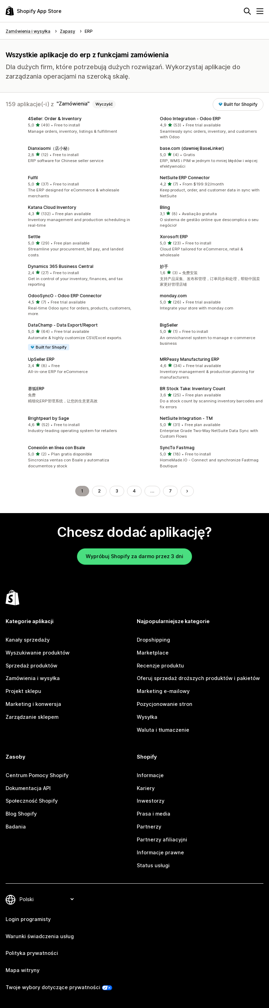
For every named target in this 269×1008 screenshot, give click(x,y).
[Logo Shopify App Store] (34, 11)
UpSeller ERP (41, 359)
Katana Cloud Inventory (52, 207)
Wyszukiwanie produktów (38, 653)
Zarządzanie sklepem (32, 717)
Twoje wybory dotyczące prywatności (53, 987)
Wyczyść (104, 104)
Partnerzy (149, 827)
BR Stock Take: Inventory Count (192, 388)
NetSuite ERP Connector (185, 177)
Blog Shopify (21, 814)
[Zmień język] (46, 899)
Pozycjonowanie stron (164, 704)
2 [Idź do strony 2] (99, 491)
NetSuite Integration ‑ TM (186, 418)
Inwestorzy (150, 801)
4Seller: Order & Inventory (55, 118)
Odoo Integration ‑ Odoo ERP (190, 118)
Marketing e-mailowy (163, 691)
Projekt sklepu (23, 691)
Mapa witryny (23, 970)
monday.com (173, 295)
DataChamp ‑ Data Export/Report (63, 325)
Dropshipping (153, 640)
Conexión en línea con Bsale (56, 447)
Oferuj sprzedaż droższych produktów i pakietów (198, 678)
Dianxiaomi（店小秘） (50, 148)
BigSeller (169, 325)
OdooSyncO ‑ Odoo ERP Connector (65, 295)
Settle (34, 236)
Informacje (150, 775)
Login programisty (28, 919)
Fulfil (33, 177)
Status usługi (153, 865)
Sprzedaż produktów (31, 666)
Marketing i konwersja (33, 704)
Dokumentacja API (28, 788)
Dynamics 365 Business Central (60, 266)
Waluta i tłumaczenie (163, 730)
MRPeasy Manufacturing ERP (189, 359)
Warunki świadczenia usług (40, 936)
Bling (165, 207)
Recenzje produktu (160, 666)
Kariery (146, 788)
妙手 (164, 266)
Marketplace (153, 653)
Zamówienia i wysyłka (33, 678)
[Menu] (259, 11)
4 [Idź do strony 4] (134, 491)
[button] (69, 125)
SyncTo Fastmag (177, 447)
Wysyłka (147, 717)
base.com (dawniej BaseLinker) (192, 148)
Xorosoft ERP (174, 236)
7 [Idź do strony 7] (170, 491)
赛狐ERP (36, 388)
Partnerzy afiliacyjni (162, 839)
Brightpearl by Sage (48, 418)
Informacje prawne (160, 852)
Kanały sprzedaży (28, 640)
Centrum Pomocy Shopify (37, 775)
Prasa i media (153, 814)
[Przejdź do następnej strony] (187, 491)
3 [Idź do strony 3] (116, 491)
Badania (16, 827)
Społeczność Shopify (32, 801)
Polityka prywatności (32, 953)
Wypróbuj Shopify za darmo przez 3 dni (134, 556)
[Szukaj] (247, 11)
